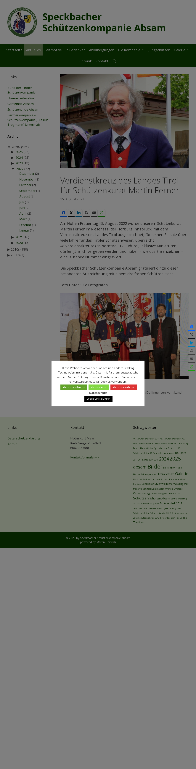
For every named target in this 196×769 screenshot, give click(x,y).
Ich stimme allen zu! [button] (64, 389)
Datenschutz (137, 389)
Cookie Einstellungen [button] (98, 396)
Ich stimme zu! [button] (89, 389)
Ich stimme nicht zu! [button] (114, 389)
